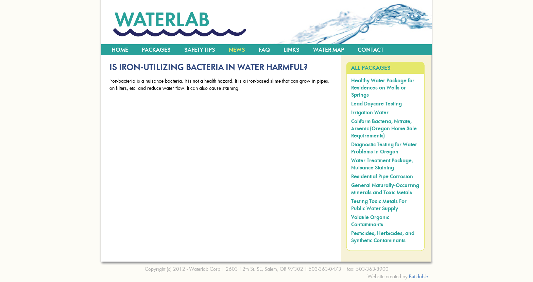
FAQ (264, 50)
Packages (156, 50)
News (237, 50)
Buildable (418, 276)
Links (291, 50)
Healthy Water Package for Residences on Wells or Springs (382, 88)
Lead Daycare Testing (376, 104)
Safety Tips (199, 50)
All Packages (371, 68)
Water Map (328, 50)
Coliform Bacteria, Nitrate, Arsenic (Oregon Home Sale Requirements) (384, 129)
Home (119, 50)
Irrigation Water (370, 113)
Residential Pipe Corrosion (382, 177)
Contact (370, 50)
